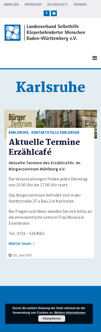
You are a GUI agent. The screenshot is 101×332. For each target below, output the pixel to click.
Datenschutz (57, 4)
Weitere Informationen (70, 312)
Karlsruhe (18, 132)
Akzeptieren (52, 318)
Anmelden (11, 4)
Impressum (33, 4)
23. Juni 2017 (20, 255)
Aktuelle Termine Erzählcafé (44, 147)
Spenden (80, 4)
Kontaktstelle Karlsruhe (55, 132)
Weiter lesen (21, 244)
